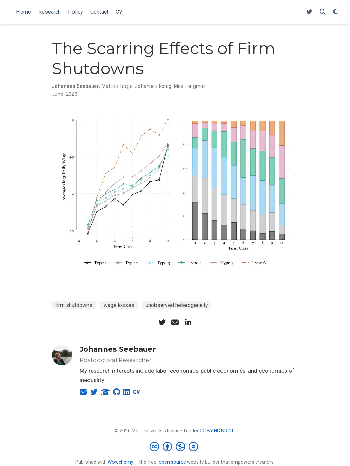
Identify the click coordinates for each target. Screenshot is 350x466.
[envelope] (175, 322)
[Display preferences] (335, 12)
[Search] (323, 12)
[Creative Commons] (175, 446)
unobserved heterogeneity (177, 305)
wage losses (119, 305)
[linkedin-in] (188, 322)
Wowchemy (120, 462)
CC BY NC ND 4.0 (217, 431)
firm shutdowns (73, 305)
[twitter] (162, 322)
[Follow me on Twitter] (309, 12)
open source (172, 462)
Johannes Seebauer (118, 349)
